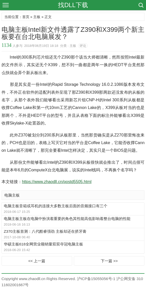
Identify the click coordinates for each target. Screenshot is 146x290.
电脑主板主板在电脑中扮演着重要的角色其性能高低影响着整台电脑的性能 (67, 218)
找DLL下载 (73, 5)
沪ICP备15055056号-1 (96, 279)
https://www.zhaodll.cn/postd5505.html (57, 181)
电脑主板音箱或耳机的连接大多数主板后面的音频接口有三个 (55, 206)
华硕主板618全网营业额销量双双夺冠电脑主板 (43, 244)
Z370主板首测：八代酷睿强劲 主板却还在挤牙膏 (45, 231)
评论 (83, 46)
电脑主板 (12, 195)
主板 (36, 17)
